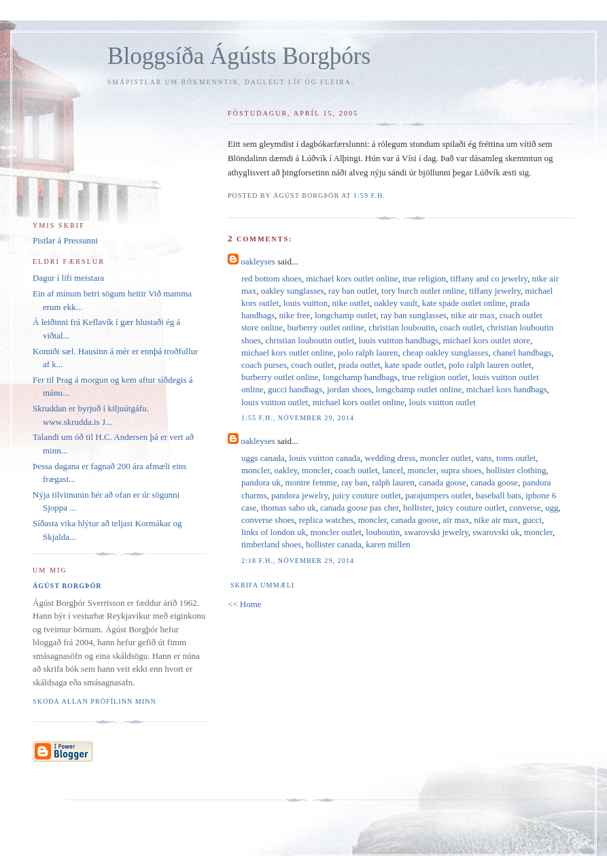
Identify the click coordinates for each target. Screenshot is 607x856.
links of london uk (273, 532)
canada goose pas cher (359, 507)
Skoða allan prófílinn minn (94, 701)
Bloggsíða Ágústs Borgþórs (238, 56)
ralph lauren (393, 482)
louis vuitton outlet (274, 402)
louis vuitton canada (324, 458)
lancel (392, 470)
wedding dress (390, 458)
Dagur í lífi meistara (68, 278)
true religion (424, 278)
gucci (532, 520)
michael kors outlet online (352, 278)
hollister (417, 507)
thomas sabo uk (288, 507)
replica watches (326, 520)
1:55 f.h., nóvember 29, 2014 (297, 418)
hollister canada (334, 544)
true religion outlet (435, 377)
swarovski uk (495, 532)
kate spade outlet (414, 365)
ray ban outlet (352, 291)
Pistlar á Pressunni (65, 240)
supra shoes (460, 470)
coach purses (264, 365)
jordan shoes (349, 389)
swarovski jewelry (436, 532)
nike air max (473, 315)
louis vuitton (305, 303)
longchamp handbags (360, 377)
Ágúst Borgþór (67, 585)
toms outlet (516, 458)
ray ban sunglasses (414, 315)
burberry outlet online (325, 327)
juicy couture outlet (366, 495)
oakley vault (395, 303)
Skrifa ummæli (262, 585)
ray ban (354, 482)
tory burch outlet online (422, 291)
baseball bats (498, 495)
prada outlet (360, 365)
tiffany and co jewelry (489, 278)
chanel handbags (522, 352)
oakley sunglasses (292, 291)
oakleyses (258, 261)
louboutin (383, 532)
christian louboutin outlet (309, 340)
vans (484, 458)
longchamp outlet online (419, 389)
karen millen (388, 544)
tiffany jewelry (495, 291)
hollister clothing (516, 470)
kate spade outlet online (464, 303)
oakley (286, 470)
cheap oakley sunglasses (445, 352)
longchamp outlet (346, 315)
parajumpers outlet (438, 495)
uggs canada (263, 458)
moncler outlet (445, 458)
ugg (552, 507)
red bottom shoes (271, 278)
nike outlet (351, 303)
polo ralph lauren (368, 352)
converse (524, 507)
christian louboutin (401, 327)
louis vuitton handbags (399, 340)
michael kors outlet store (486, 340)
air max (456, 520)
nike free (295, 315)
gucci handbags (295, 389)
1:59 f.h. (369, 195)
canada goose (442, 482)
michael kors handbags (506, 389)
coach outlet (461, 327)
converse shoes (267, 520)
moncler (255, 470)
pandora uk (261, 482)
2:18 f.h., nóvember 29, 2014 (297, 560)
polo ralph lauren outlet (490, 365)
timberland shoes (271, 544)
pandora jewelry (299, 495)
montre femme (311, 482)
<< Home (245, 604)
